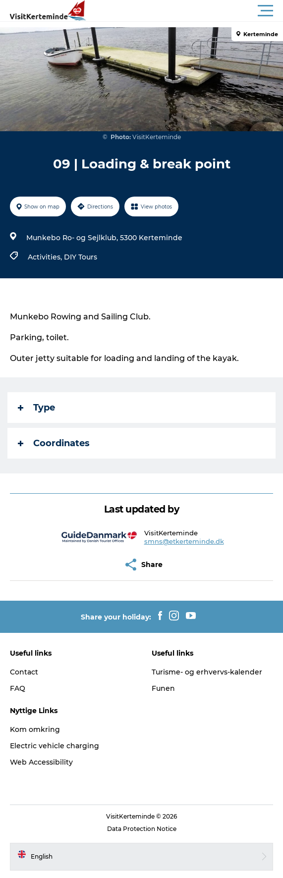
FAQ (17, 688)
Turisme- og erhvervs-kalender (207, 672)
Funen (163, 688)
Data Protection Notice (141, 828)
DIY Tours (80, 257)
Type (36, 407)
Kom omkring (35, 729)
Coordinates (54, 443)
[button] (186, 11)
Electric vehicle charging (54, 745)
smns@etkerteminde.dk (184, 541)
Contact (24, 672)
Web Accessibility (41, 762)
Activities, (46, 257)
